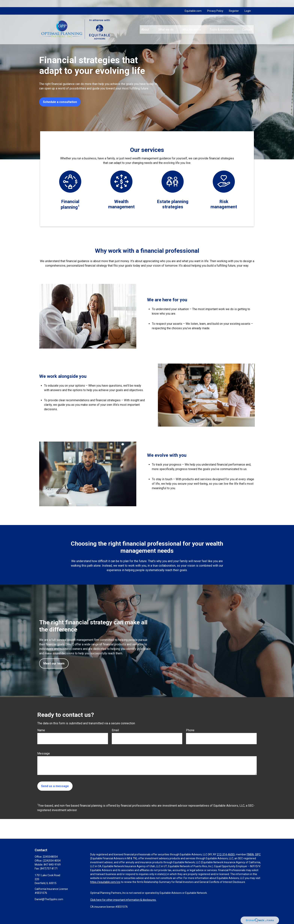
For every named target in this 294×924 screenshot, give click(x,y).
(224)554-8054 (52, 860)
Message (43, 753)
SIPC (258, 854)
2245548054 (50, 856)
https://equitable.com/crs (105, 882)
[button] (145, 22)
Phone (190, 730)
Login (247, 3)
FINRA (250, 854)
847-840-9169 (52, 864)
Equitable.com (193, 3)
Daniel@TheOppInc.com (49, 899)
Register (234, 3)
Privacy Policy (215, 3)
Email (115, 730)
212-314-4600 (225, 854)
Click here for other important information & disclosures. (123, 899)
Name (41, 730)
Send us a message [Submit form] (55, 786)
